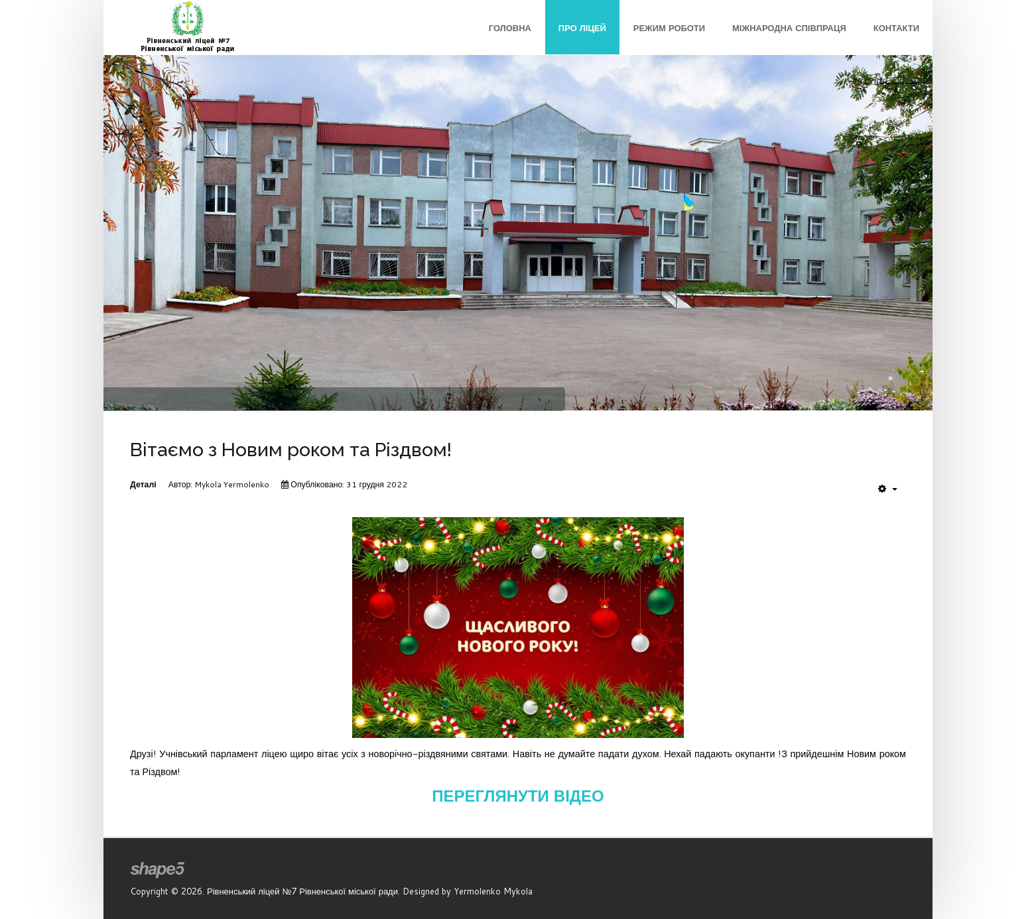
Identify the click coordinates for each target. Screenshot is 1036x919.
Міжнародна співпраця (789, 28)
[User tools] (887, 488)
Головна (510, 28)
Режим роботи (669, 28)
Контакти (896, 28)
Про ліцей (582, 28)
